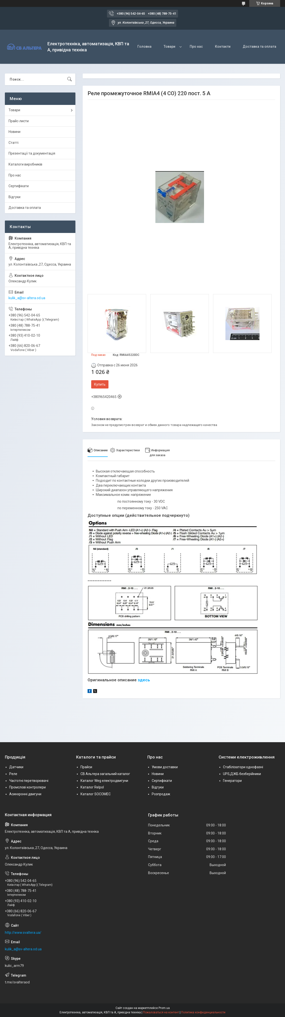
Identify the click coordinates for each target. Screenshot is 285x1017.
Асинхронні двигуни (25, 794)
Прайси (86, 767)
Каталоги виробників (25, 164)
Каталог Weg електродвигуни (104, 781)
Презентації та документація (32, 153)
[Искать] (69, 79)
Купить (100, 384)
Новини (14, 132)
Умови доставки (165, 767)
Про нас (196, 46)
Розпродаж (161, 794)
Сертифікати (19, 186)
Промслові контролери (27, 787)
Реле (13, 774)
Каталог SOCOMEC (95, 794)
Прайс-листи (19, 121)
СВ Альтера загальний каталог (105, 774)
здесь (144, 679)
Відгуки (14, 197)
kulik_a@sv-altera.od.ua (27, 298)
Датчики (16, 767)
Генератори (232, 781)
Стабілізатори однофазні (243, 767)
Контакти (223, 46)
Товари (169, 46)
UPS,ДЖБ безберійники (242, 774)
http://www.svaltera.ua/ (23, 932)
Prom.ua (164, 1008)
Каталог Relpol (92, 787)
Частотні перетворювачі (28, 781)
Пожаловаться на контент (161, 1012)
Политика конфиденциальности (203, 1012)
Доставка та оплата (259, 46)
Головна (144, 46)
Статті (13, 143)
